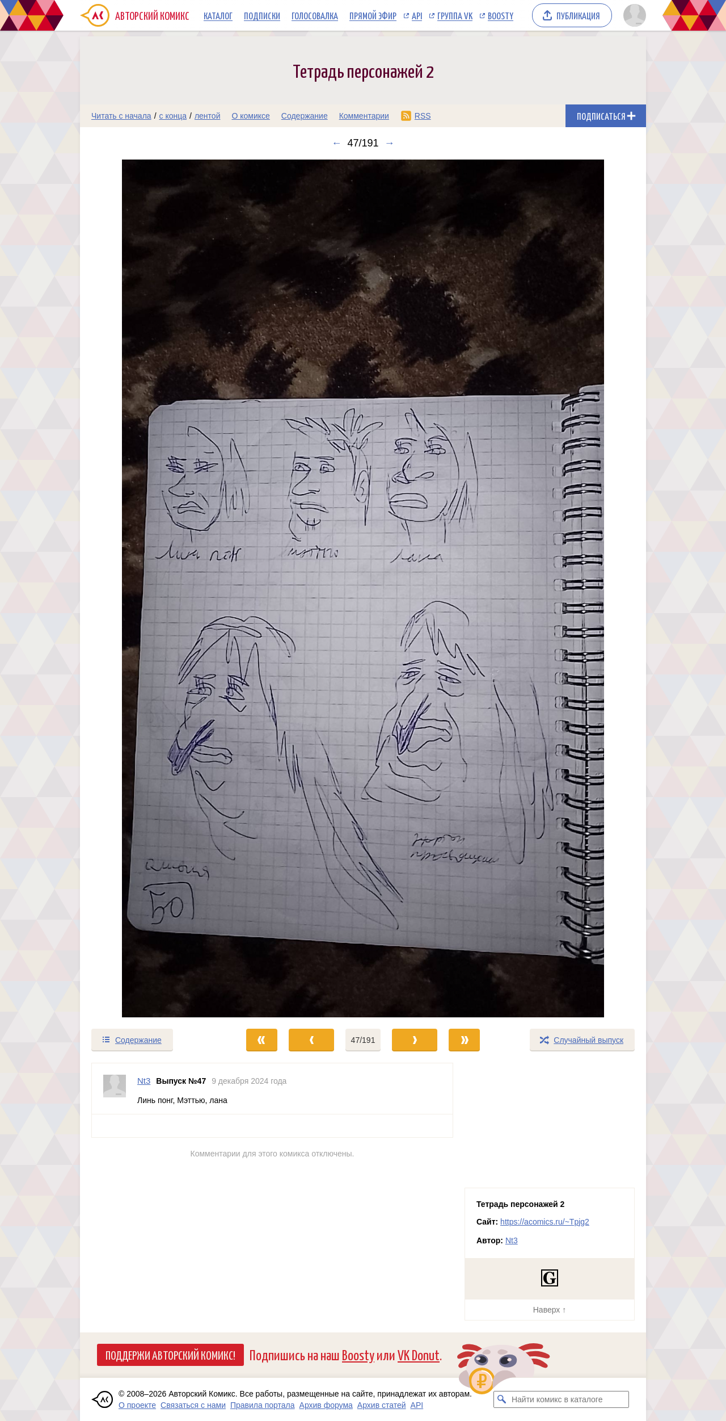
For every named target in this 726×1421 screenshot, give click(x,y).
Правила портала (262, 1405)
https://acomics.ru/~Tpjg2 (544, 1221)
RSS (423, 115)
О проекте (137, 1405)
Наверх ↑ (549, 1309)
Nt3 (511, 1240)
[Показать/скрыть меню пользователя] (632, 15)
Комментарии (364, 115)
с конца (173, 115)
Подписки (262, 15)
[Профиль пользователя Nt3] (114, 1089)
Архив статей (381, 1405)
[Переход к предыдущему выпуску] (151, 588)
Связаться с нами (193, 1405)
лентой (208, 115)
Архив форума (326, 1405)
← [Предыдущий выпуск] (336, 143)
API (417, 15)
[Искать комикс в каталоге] (502, 1399)
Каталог (218, 15)
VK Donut (419, 1354)
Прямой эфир (372, 15)
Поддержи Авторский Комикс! (170, 1354)
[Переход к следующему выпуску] (363, 588)
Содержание (304, 115)
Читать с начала (121, 115)
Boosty (500, 15)
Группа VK (454, 15)
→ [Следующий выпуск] (390, 143)
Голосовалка (315, 15)
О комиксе (250, 115)
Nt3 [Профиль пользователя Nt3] (143, 1080)
